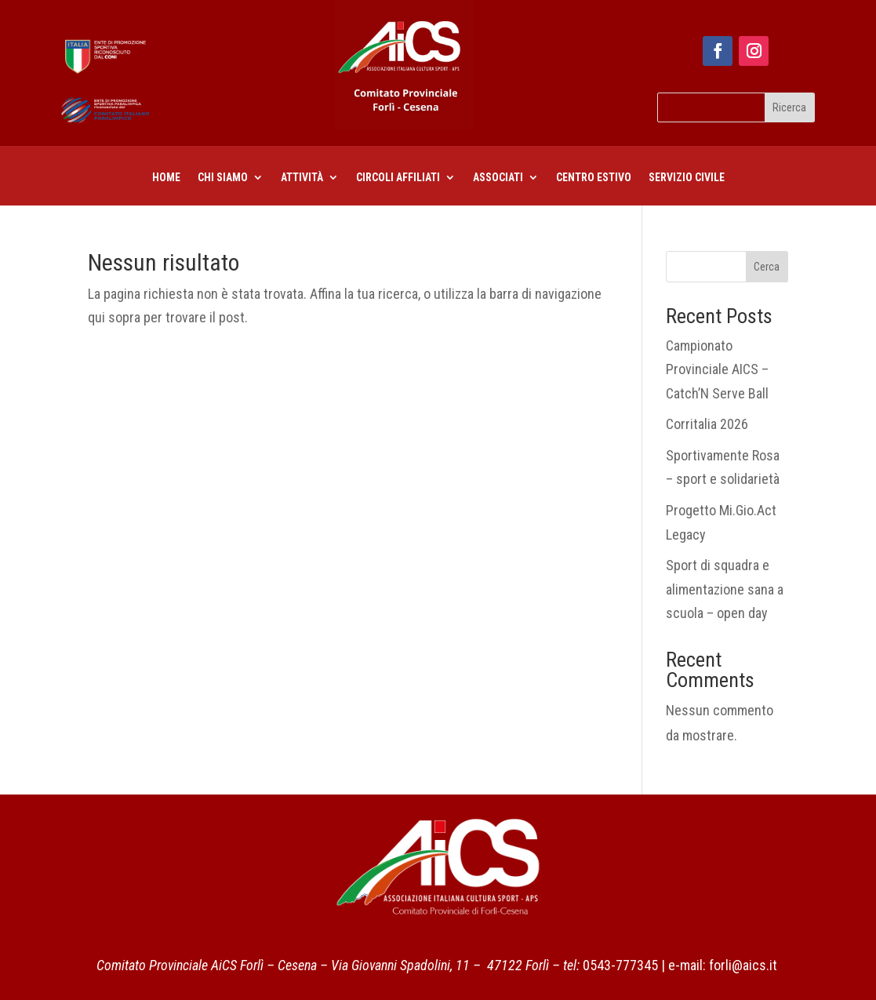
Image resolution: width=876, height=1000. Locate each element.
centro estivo (593, 178)
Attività (302, 178)
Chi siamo (223, 178)
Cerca (767, 266)
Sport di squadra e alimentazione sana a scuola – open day (724, 589)
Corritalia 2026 (707, 424)
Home (166, 178)
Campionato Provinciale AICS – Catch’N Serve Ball (717, 369)
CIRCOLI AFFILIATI (398, 178)
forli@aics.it (743, 965)
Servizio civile (687, 178)
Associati (498, 178)
